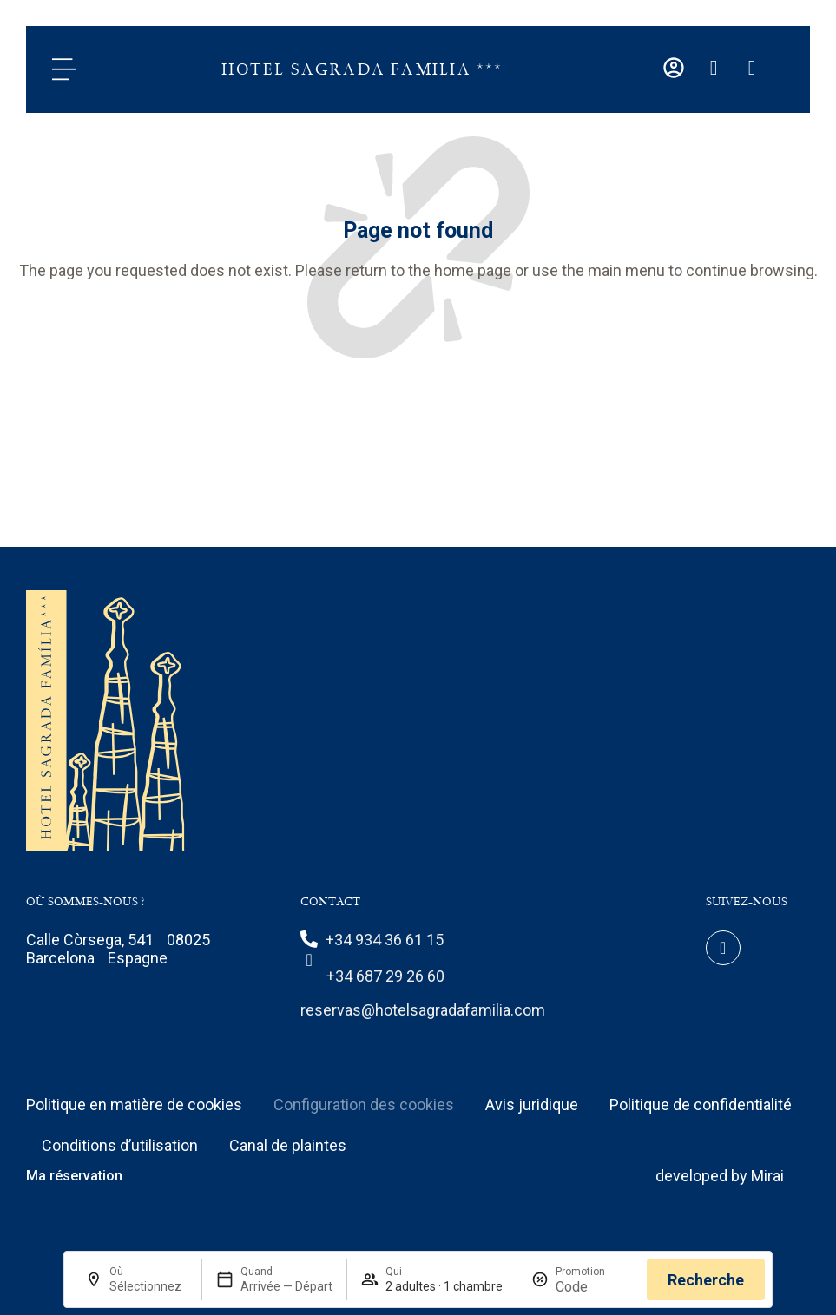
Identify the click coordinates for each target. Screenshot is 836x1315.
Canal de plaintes (287, 1145)
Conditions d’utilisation (120, 1145)
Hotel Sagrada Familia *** (362, 69)
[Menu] (64, 69)
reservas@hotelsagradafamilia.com (422, 1010)
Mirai (767, 1176)
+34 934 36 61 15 (385, 939)
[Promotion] (595, 1287)
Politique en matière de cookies (134, 1104)
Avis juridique (531, 1104)
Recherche (706, 1280)
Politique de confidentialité (700, 1104)
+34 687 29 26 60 (385, 976)
